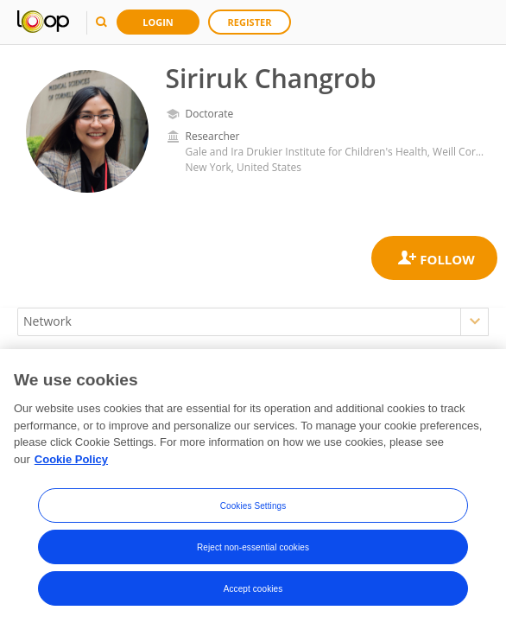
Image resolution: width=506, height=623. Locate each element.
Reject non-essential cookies (253, 549)
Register (250, 22)
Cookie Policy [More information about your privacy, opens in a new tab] (71, 461)
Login (158, 22)
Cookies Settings (253, 507)
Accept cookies (253, 590)
